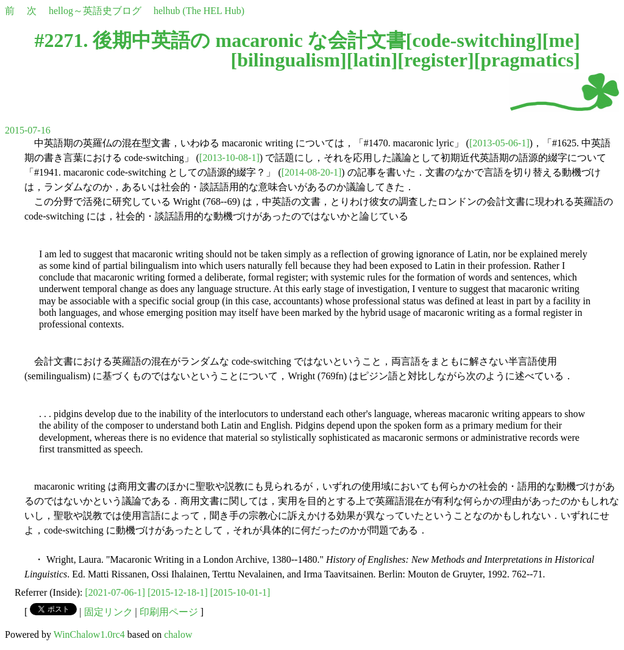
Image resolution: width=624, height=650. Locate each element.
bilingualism (288, 60)
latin (372, 60)
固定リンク (108, 612)
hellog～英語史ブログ (95, 10)
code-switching (474, 40)
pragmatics (526, 60)
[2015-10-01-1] (240, 592)
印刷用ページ (169, 612)
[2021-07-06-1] (115, 592)
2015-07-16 (28, 130)
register (435, 60)
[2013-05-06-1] (499, 143)
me (560, 40)
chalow (178, 634)
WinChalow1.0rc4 (89, 634)
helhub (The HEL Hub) (199, 10)
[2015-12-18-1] (177, 592)
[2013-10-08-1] (229, 157)
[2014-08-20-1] (312, 172)
